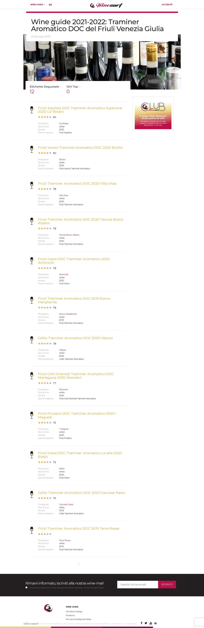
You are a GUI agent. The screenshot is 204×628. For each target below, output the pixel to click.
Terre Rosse (64, 540)
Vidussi (62, 350)
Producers (70, 615)
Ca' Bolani (64, 123)
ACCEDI (167, 4)
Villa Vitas (63, 195)
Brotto (62, 159)
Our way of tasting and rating (78, 619)
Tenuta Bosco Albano (69, 235)
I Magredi (63, 429)
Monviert (63, 389)
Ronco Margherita (68, 314)
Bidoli (61, 468)
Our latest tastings (74, 611)
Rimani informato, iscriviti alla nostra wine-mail (64, 583)
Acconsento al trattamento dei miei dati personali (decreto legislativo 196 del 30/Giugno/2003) (66, 588)
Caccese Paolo (66, 504)
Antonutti (63, 274)
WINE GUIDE (37, 4)
